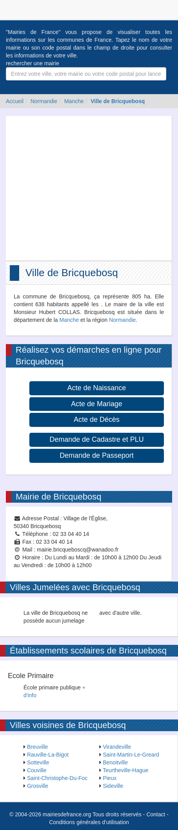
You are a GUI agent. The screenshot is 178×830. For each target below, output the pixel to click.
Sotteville (38, 762)
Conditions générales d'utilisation (89, 822)
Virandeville (117, 747)
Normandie (44, 101)
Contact (155, 814)
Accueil (14, 101)
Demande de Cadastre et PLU (96, 439)
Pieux (110, 778)
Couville (37, 770)
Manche (74, 101)
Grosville (37, 786)
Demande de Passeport (96, 455)
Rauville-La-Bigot (48, 754)
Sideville (113, 786)
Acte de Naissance (96, 388)
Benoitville (115, 762)
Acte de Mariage (96, 404)
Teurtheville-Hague (126, 770)
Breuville (37, 747)
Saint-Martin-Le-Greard (131, 754)
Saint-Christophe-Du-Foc (57, 778)
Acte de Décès (96, 419)
